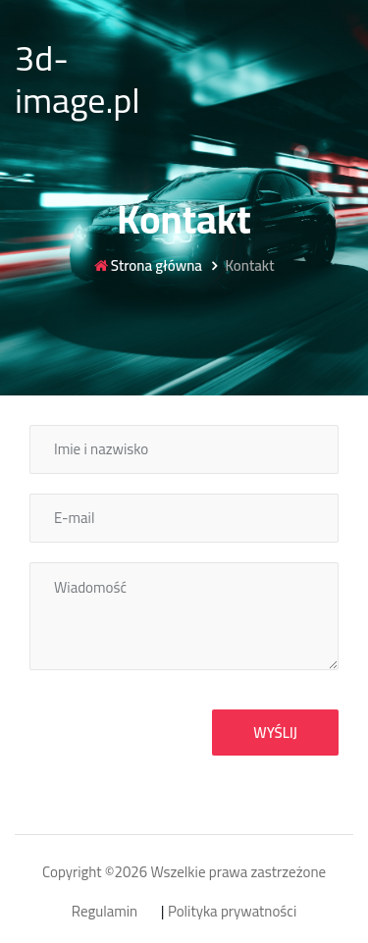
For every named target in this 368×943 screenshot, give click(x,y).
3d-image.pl (77, 79)
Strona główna (148, 266)
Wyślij (275, 732)
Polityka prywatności (232, 912)
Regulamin (104, 912)
